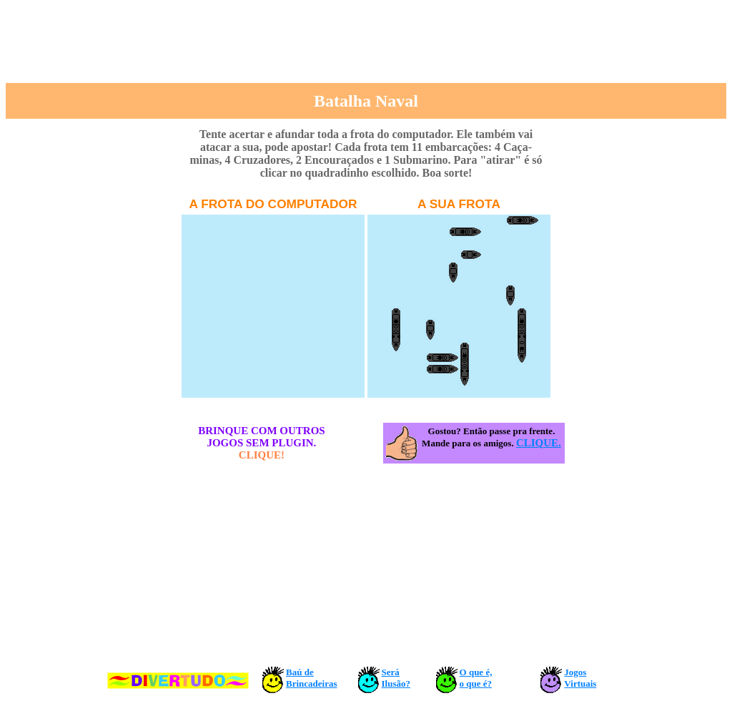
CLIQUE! (262, 455)
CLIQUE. (538, 442)
